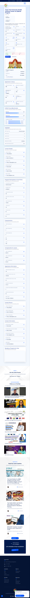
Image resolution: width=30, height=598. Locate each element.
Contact (5, 573)
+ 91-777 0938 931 (12, 0)
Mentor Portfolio (6, 582)
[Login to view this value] (15, 307)
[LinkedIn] (17, 596)
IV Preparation (17, 572)
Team (5, 572)
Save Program (8, 56)
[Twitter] (13, 596)
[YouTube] (19, 596)
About (5, 571)
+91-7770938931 (16, 544)
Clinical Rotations (18, 571)
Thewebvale (15, 594)
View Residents (14, 56)
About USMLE (17, 582)
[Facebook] (11, 596)
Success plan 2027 (18, 583)
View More (14, 538)
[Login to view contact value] (15, 153)
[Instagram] (15, 596)
